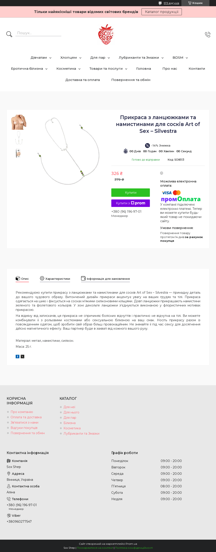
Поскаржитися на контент (95, 547)
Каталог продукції (161, 12)
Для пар (97, 57)
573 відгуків (171, 3)
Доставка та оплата (82, 80)
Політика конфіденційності (134, 547)
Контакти (197, 68)
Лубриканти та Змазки (139, 57)
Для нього (71, 412)
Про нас (169, 68)
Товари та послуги (106, 68)
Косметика (66, 68)
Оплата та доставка (26, 417)
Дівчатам (39, 57)
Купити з (130, 203)
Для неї (69, 407)
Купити (130, 193)
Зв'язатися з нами (24, 422)
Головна (143, 68)
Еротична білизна (27, 68)
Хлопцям (68, 57)
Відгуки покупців (24, 428)
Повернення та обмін (131, 80)
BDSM (178, 57)
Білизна (69, 423)
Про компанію (22, 412)
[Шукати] (9, 34)
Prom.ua (131, 543)
